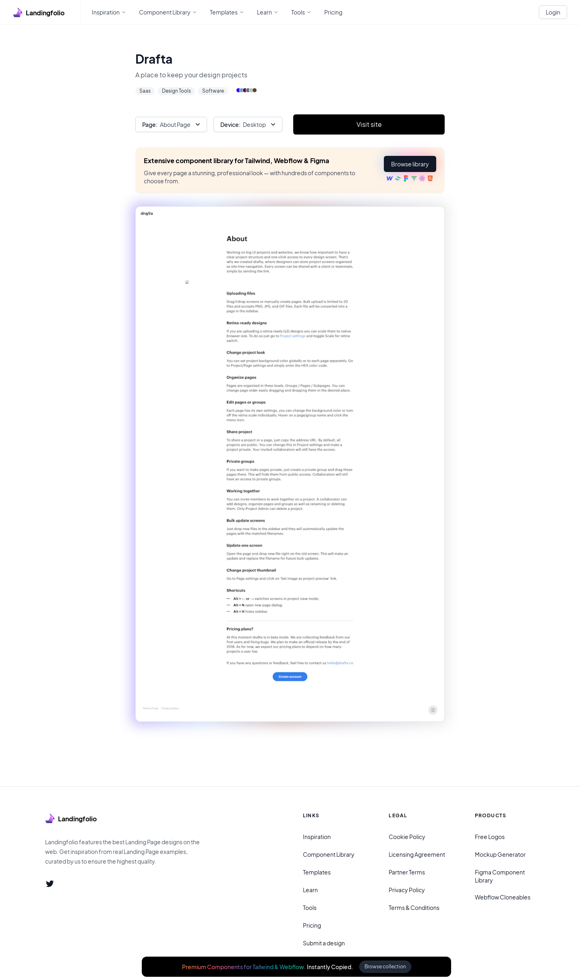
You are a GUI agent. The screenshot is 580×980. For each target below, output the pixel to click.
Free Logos (490, 836)
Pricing (312, 925)
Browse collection (385, 966)
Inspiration (317, 836)
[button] (410, 164)
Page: (149, 124)
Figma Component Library (500, 876)
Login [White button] (553, 12)
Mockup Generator (500, 854)
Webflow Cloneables (502, 897)
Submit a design (324, 943)
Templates (317, 872)
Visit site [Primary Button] (369, 124)
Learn (310, 889)
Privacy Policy (407, 889)
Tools (310, 907)
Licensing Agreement (417, 854)
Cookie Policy (407, 836)
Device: (230, 124)
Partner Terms (407, 872)
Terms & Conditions (414, 907)
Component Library (328, 854)
